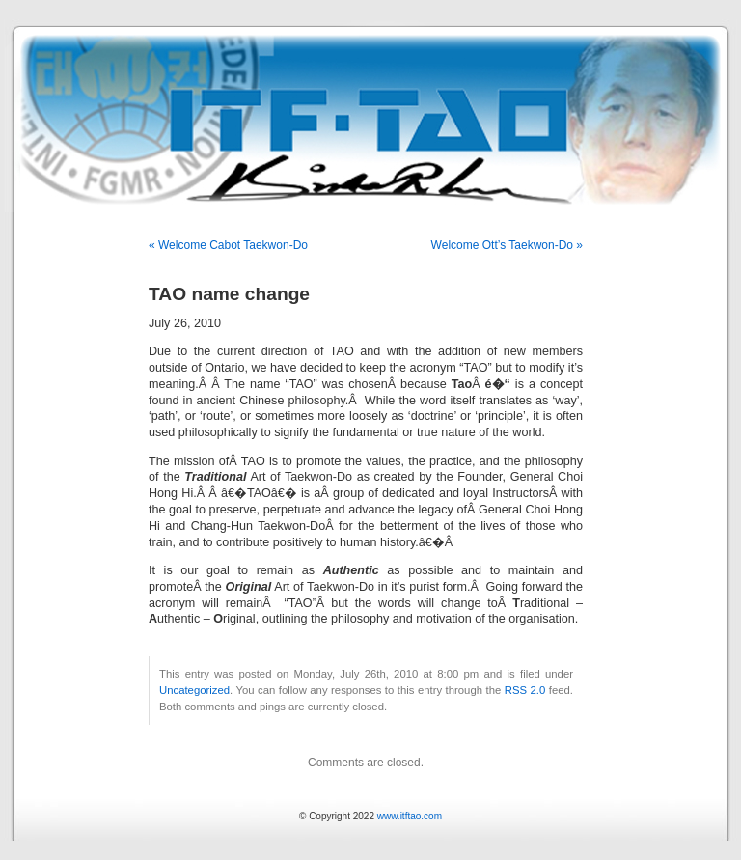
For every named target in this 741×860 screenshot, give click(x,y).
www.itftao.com (409, 816)
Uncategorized (194, 690)
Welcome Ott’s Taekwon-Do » (507, 245)
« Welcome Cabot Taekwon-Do (228, 245)
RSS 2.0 (525, 690)
